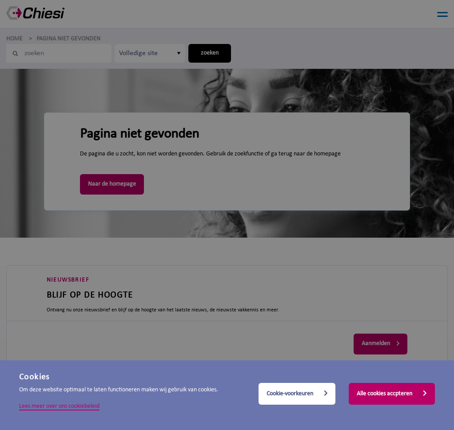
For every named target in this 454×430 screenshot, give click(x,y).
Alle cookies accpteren (392, 393)
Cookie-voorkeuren (297, 393)
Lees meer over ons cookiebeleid (59, 406)
